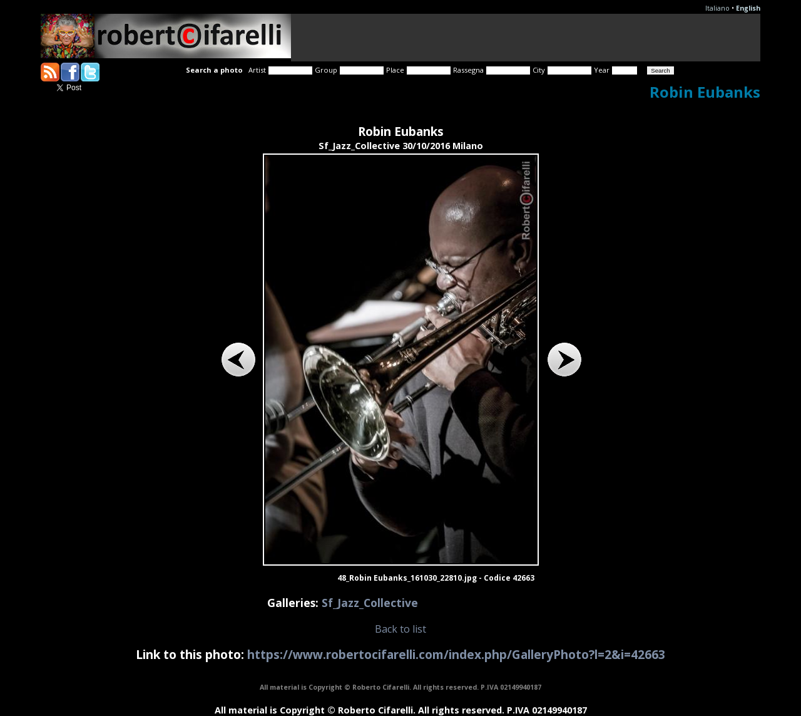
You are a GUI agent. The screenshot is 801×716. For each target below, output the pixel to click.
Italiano (717, 8)
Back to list (400, 629)
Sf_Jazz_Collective (370, 602)
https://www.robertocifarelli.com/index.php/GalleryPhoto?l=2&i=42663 (456, 654)
